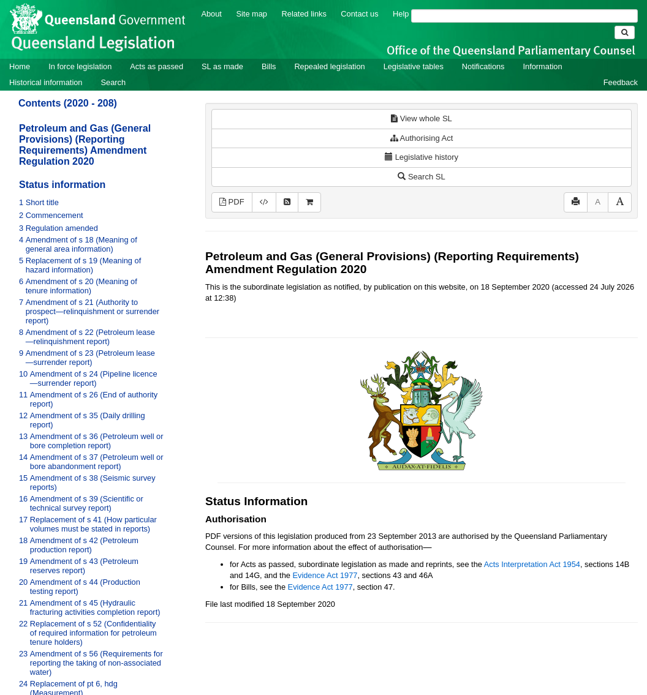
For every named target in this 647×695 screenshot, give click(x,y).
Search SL (421, 176)
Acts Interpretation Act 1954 (532, 564)
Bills (269, 66)
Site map (251, 13)
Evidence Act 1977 (324, 575)
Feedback (620, 82)
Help (401, 13)
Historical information (45, 82)
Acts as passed (156, 66)
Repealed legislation (329, 66)
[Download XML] (264, 202)
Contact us (359, 13)
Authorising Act (421, 138)
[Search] (524, 16)
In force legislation (80, 66)
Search (113, 82)
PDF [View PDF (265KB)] (231, 201)
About (211, 13)
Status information (62, 184)
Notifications (483, 66)
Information (542, 66)
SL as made (222, 66)
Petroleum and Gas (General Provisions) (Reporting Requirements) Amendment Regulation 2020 (85, 145)
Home (19, 66)
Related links (304, 13)
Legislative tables (414, 66)
